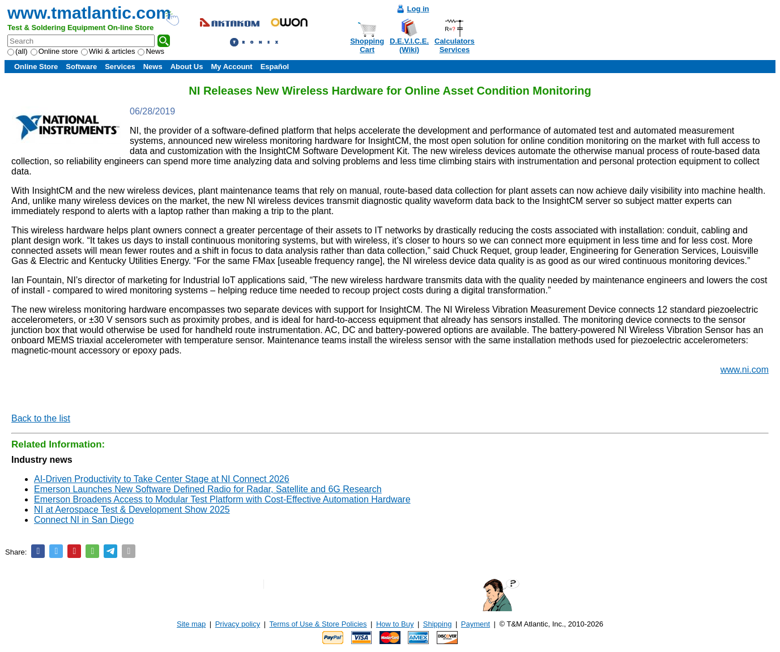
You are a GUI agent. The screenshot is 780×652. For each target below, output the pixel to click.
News (151, 51)
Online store (54, 51)
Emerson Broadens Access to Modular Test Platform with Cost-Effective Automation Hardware (222, 499)
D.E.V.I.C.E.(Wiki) (409, 45)
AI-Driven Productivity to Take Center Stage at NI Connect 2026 (161, 479)
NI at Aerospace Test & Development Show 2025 (132, 509)
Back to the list (40, 418)
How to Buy (395, 624)
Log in (418, 9)
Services (120, 66)
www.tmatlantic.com (89, 12)
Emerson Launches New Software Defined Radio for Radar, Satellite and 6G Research (208, 489)
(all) (17, 51)
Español (275, 66)
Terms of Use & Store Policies (318, 624)
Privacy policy (237, 624)
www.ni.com (745, 369)
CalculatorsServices (454, 45)
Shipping (437, 624)
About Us (187, 66)
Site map (191, 624)
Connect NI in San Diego (84, 520)
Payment (475, 624)
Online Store (36, 66)
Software (81, 66)
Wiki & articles (108, 51)
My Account (231, 66)
